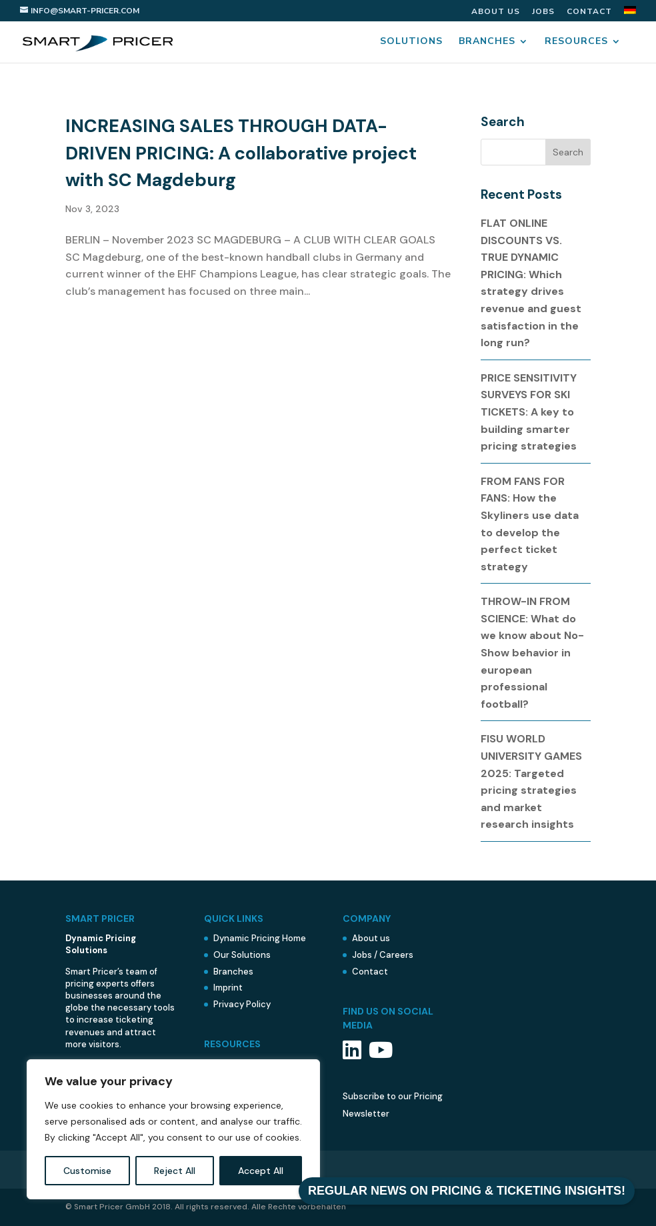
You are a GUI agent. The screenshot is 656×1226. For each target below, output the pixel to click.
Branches (487, 42)
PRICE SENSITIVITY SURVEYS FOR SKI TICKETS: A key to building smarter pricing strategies (529, 412)
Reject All (174, 1171)
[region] (173, 1129)
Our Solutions (242, 955)
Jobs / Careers (382, 955)
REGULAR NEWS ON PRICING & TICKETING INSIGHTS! (466, 1190)
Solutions (411, 42)
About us (495, 12)
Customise (87, 1171)
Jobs (543, 12)
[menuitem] (630, 13)
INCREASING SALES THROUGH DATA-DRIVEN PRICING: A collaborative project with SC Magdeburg (241, 152)
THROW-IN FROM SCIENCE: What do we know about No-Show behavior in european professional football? (532, 652)
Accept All (260, 1171)
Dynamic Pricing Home (259, 938)
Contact (589, 12)
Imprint (228, 987)
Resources (576, 42)
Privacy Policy (242, 1004)
